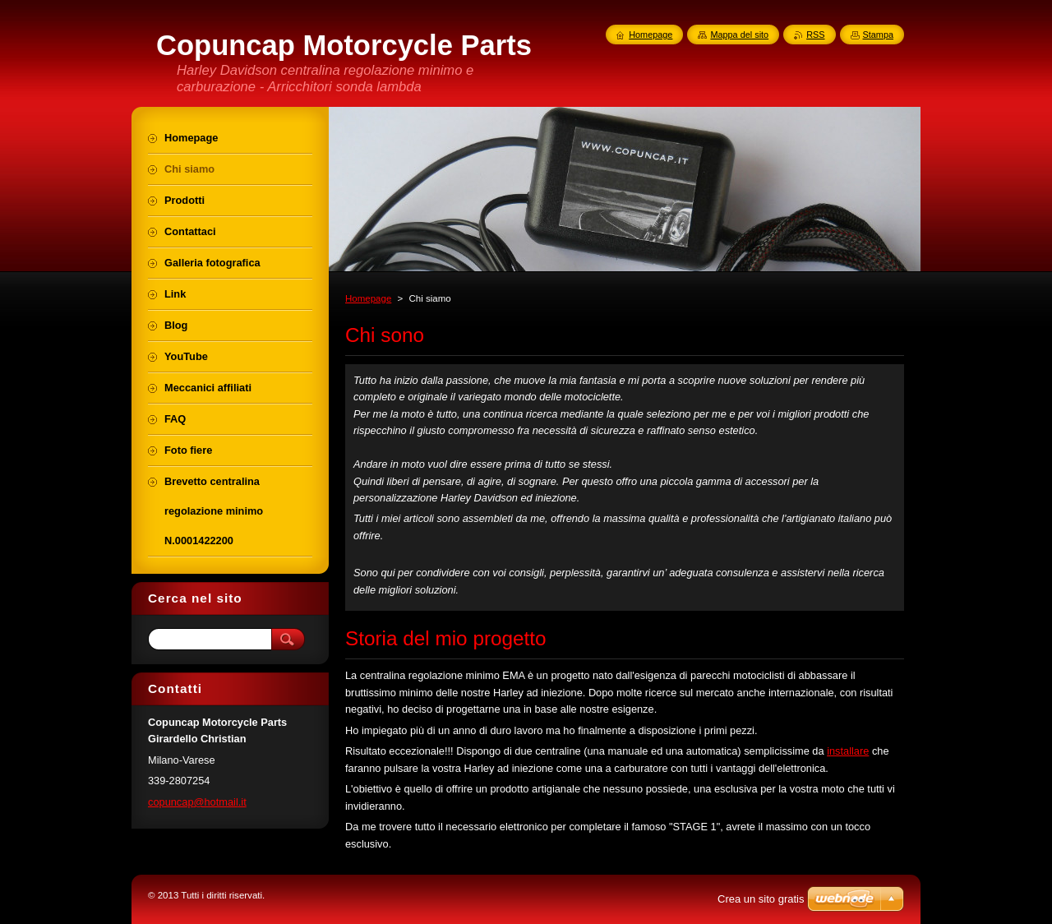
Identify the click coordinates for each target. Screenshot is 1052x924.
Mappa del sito (739, 34)
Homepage (368, 298)
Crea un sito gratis (761, 899)
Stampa (878, 34)
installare (848, 751)
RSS (815, 34)
